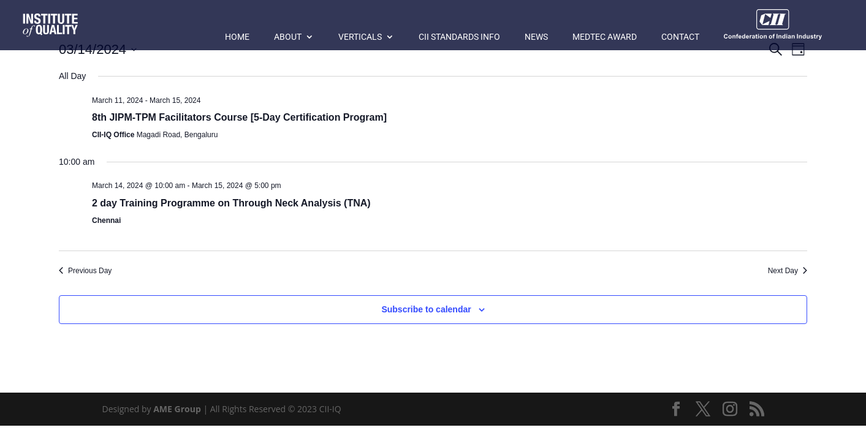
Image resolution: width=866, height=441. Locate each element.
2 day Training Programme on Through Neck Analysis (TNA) (231, 203)
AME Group (177, 409)
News (536, 37)
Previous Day (85, 270)
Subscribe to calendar (426, 309)
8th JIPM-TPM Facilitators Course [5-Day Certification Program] (239, 117)
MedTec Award (604, 37)
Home (237, 37)
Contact (680, 37)
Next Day (787, 270)
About (288, 37)
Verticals (360, 37)
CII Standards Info (459, 37)
